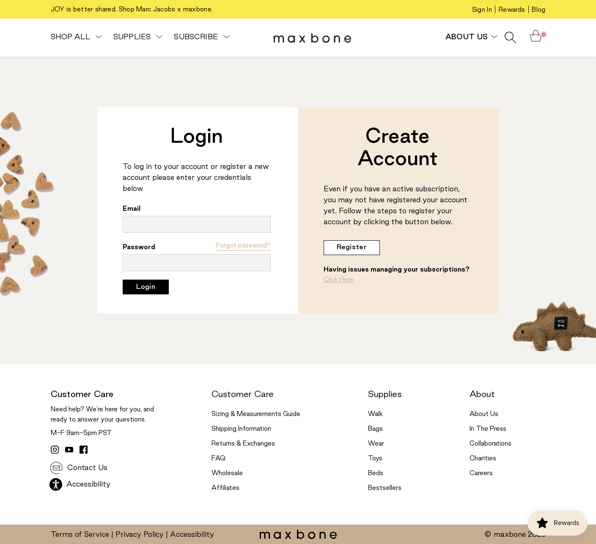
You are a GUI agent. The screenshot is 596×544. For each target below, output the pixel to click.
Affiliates (225, 488)
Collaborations (490, 444)
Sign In (482, 10)
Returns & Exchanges (243, 444)
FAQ (218, 459)
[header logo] (312, 37)
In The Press (488, 429)
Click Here (339, 280)
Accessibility (79, 484)
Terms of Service (80, 534)
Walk (375, 414)
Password (139, 247)
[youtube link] (69, 449)
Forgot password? (243, 246)
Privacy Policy (139, 534)
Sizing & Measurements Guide (255, 414)
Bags (375, 429)
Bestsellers (384, 488)
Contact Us (78, 468)
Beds (375, 473)
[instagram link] (54, 449)
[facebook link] (83, 449)
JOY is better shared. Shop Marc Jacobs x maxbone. (132, 10)
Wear (376, 444)
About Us (470, 37)
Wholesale (227, 473)
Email (131, 209)
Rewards (512, 10)
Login (146, 287)
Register (352, 247)
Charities (483, 459)
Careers (481, 473)
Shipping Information (241, 429)
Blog (538, 10)
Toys (375, 459)
